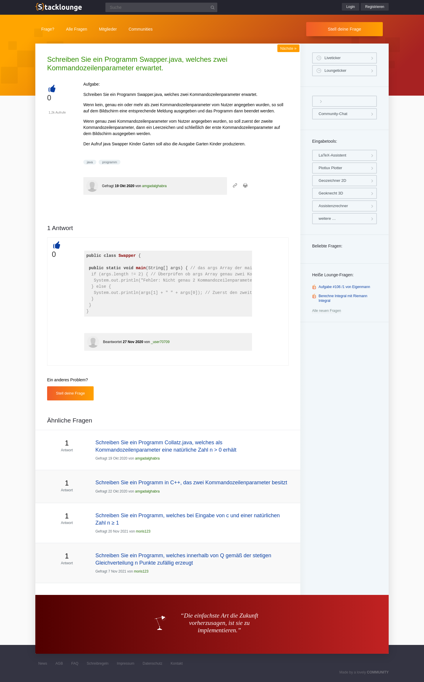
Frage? (47, 29)
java (90, 162)
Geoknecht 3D (331, 193)
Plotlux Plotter (330, 168)
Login (350, 7)
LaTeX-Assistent (332, 155)
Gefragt (108, 186)
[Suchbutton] (212, 7)
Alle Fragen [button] (76, 29)
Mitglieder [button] (108, 29)
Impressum (125, 663)
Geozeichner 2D (332, 180)
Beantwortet (112, 342)
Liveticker (332, 58)
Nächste (288, 48)
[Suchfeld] (161, 7)
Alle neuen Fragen (326, 311)
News (42, 663)
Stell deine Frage (344, 28)
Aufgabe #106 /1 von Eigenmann (344, 287)
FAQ (74, 663)
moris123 (143, 531)
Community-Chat (333, 114)
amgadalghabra (154, 186)
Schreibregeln (97, 663)
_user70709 (160, 342)
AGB (59, 663)
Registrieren (374, 7)
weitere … (327, 218)
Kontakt (177, 663)
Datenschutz (152, 663)
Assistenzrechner (333, 206)
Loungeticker (335, 70)
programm (109, 162)
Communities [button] (141, 29)
